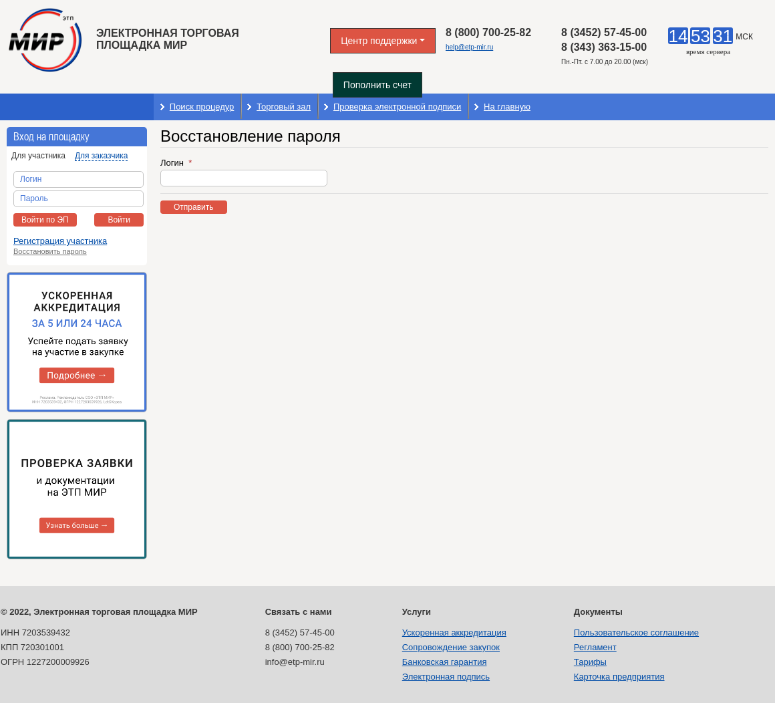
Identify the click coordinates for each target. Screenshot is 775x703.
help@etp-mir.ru (469, 47)
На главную (507, 107)
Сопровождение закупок (451, 647)
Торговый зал (284, 107)
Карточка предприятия (619, 677)
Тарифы (590, 662)
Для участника (38, 155)
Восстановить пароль (50, 251)
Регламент (595, 647)
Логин (173, 163)
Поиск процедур (202, 107)
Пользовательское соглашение (636, 632)
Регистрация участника (60, 241)
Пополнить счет (377, 85)
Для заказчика (101, 155)
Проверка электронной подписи (397, 107)
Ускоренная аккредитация (454, 632)
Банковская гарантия (444, 662)
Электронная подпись (446, 677)
